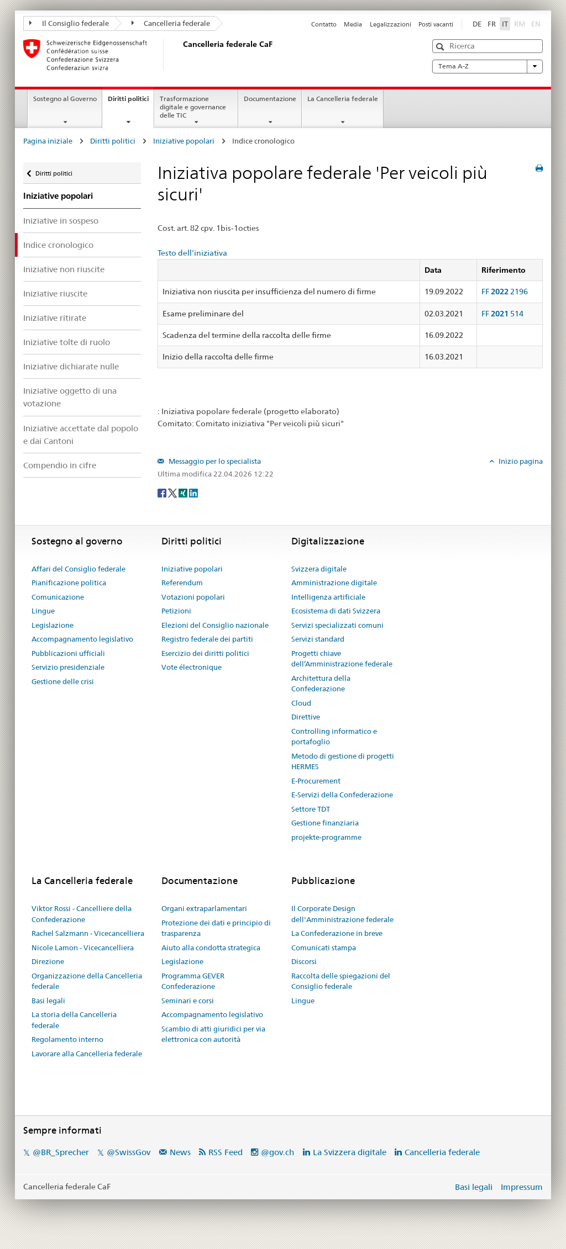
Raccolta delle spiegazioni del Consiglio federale (340, 981)
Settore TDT (310, 809)
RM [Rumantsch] (519, 23)
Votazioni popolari (193, 596)
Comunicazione (58, 596)
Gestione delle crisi (63, 681)
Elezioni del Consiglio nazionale (215, 625)
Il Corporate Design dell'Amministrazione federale (342, 914)
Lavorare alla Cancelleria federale (87, 1053)
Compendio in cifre (59, 465)
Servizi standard (317, 638)
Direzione (48, 961)
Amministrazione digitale (334, 582)
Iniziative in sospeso (60, 220)
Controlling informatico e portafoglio (334, 737)
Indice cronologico (58, 245)
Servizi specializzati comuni (337, 625)
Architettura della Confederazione (320, 684)
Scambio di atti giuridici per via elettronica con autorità (213, 1034)
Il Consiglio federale (69, 23)
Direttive (305, 716)
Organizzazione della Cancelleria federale (87, 981)
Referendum (182, 582)
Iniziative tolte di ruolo (66, 342)
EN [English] (536, 23)
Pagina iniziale (47, 140)
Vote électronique (191, 667)
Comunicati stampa (323, 947)
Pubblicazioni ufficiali (68, 653)
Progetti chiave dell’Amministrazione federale (341, 659)
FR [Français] (492, 23)
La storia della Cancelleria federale (74, 1020)
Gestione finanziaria (325, 822)
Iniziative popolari (183, 140)
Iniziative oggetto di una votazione (70, 397)
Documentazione (270, 98)
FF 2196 (504, 291)
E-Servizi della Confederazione (342, 794)
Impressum (522, 1187)
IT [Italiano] (505, 23)
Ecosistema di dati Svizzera (335, 610)
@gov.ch (277, 1152)
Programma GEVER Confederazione (192, 981)
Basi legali (48, 1000)
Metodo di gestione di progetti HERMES (342, 761)
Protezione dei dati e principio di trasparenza (216, 928)
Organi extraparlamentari (204, 908)
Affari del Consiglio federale (78, 568)
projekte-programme (326, 837)
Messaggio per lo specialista (214, 461)
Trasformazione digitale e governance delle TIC (193, 106)
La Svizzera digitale (349, 1152)
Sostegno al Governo (65, 98)
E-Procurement (315, 780)
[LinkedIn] (193, 492)
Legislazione (53, 625)
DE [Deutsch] (477, 23)
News (180, 1152)
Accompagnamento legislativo (82, 638)
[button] (441, 47)
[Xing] (184, 492)
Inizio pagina (520, 461)
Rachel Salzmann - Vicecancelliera (88, 933)
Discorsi (304, 961)
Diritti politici (131, 102)
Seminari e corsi (187, 1000)
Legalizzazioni (390, 24)
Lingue (43, 610)
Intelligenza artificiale (328, 596)
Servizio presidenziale (68, 667)
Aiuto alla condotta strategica (210, 947)
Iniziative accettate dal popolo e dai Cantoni (80, 434)
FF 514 (502, 313)
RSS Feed (225, 1152)
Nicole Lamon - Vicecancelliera (83, 947)
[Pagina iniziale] (180, 54)
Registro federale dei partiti (207, 638)
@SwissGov (128, 1152)
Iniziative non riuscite (63, 269)
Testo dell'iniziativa (192, 252)
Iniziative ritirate (54, 318)
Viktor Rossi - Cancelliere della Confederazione (82, 914)
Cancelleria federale (171, 23)
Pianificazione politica (69, 582)
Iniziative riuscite (55, 293)
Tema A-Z (487, 66)
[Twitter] (173, 492)
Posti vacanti (435, 24)
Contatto (324, 24)
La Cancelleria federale (342, 98)
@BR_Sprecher (61, 1152)
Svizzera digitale (319, 568)
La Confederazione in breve (336, 933)
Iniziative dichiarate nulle (71, 366)
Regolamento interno (67, 1039)
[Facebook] (163, 492)
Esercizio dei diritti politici (205, 653)
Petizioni (176, 610)
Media (353, 24)
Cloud (301, 702)
